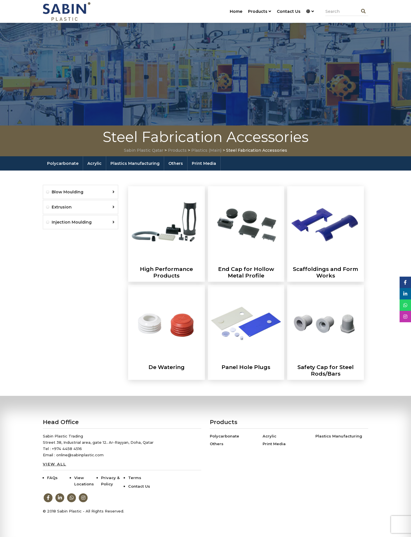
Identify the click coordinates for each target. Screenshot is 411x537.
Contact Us (289, 11)
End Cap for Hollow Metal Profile (246, 272)
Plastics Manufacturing (135, 163)
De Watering (166, 367)
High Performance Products (166, 272)
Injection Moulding (83, 222)
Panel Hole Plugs (245, 367)
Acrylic (94, 163)
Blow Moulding (83, 191)
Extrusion (83, 207)
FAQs (52, 477)
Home (236, 11)
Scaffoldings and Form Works (325, 272)
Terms (134, 477)
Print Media (204, 163)
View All (54, 464)
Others (175, 163)
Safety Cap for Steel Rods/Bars (325, 370)
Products (259, 11)
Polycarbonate (62, 163)
